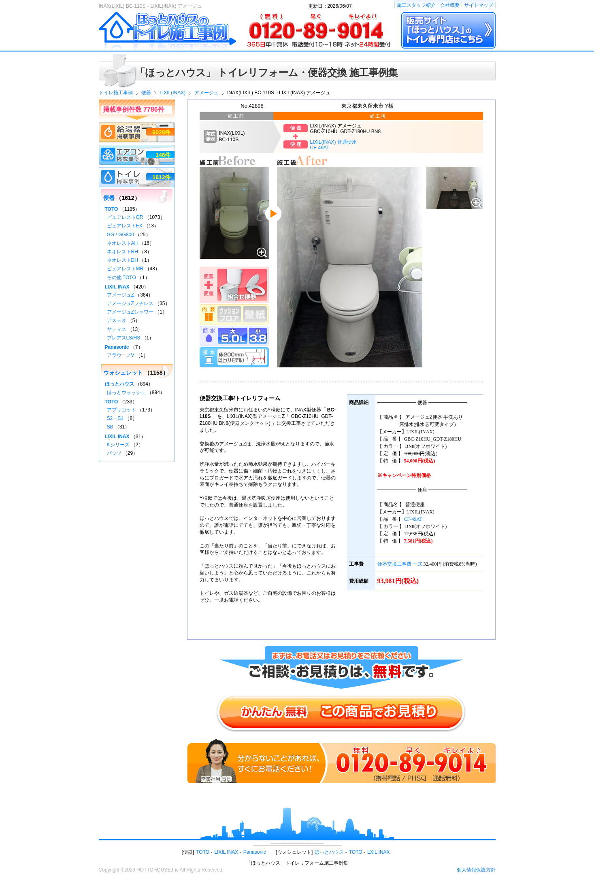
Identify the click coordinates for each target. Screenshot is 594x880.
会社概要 (450, 5)
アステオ (116, 320)
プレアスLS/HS (124, 338)
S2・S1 (115, 418)
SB (110, 427)
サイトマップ (478, 5)
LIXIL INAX (117, 287)
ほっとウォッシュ (126, 392)
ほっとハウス (119, 384)
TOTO (111, 209)
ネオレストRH (122, 251)
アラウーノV (120, 355)
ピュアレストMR (125, 268)
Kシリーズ (118, 444)
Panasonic (117, 347)
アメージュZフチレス (130, 303)
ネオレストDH (122, 260)
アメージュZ (120, 295)
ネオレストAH (122, 243)
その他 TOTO (121, 277)
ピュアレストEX (125, 226)
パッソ (114, 453)
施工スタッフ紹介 (416, 5)
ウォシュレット (123, 372)
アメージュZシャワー (130, 312)
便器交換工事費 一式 (399, 564)
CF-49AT (413, 519)
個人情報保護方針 (476, 870)
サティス (116, 329)
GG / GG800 (120, 234)
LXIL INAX (378, 852)
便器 (109, 198)
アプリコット (121, 410)
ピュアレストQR (125, 217)
